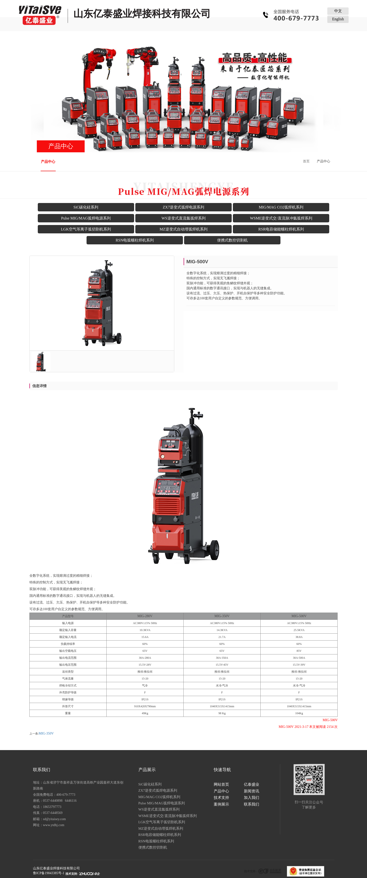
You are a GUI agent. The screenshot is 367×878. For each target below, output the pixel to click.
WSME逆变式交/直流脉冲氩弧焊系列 (281, 218)
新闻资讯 (167, 37)
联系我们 (297, 37)
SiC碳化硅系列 (85, 207)
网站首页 (69, 37)
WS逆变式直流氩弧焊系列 (184, 218)
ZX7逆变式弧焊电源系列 (183, 207)
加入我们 (232, 37)
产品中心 (134, 37)
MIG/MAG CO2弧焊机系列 (281, 207)
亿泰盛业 (102, 37)
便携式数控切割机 (232, 240)
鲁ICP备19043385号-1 (48, 873)
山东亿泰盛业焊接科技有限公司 (56, 868)
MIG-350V (46, 733)
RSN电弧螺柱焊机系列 (135, 240)
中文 (338, 11)
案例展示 (265, 37)
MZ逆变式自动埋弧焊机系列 (184, 229)
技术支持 (200, 37)
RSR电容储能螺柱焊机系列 (281, 229)
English (338, 19)
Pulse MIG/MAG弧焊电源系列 (86, 218)
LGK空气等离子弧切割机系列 (86, 229)
